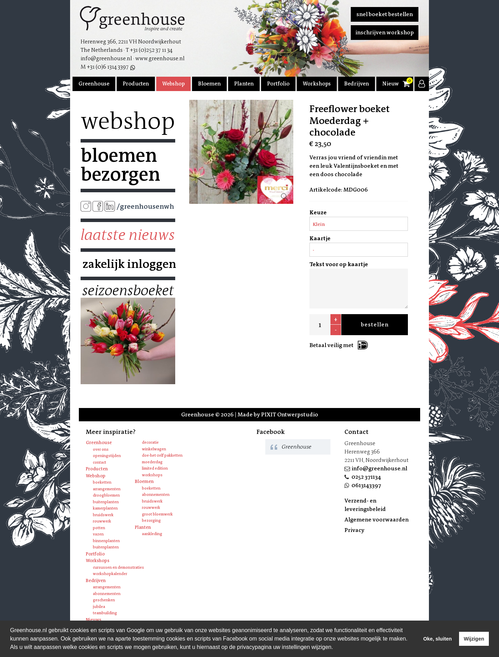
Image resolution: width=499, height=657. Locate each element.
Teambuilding (105, 613)
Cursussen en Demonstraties (118, 567)
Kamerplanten (105, 508)
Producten (136, 83)
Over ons (101, 449)
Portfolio (278, 83)
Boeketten (102, 482)
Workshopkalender (110, 573)
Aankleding (152, 534)
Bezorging (151, 520)
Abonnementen (156, 494)
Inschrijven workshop (384, 32)
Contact (99, 462)
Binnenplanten (106, 541)
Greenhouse (93, 83)
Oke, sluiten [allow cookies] (437, 639)
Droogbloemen (106, 495)
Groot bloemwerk (157, 514)
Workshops (317, 83)
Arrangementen (107, 489)
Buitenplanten (106, 502)
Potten (99, 528)
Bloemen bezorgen (120, 165)
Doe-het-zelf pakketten (162, 455)
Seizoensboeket (127, 291)
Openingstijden (107, 455)
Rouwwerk (102, 521)
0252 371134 (366, 476)
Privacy (354, 530)
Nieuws (391, 83)
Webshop (173, 83)
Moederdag (152, 462)
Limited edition (155, 468)
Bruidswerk (103, 515)
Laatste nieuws (128, 235)
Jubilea (99, 606)
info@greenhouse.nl (379, 468)
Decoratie (150, 442)
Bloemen (209, 83)
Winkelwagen (154, 449)
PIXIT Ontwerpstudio (289, 414)
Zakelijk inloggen (127, 264)
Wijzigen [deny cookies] (474, 639)
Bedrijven (356, 83)
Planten (244, 83)
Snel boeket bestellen (384, 14)
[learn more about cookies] (336, 648)
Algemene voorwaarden (376, 519)
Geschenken (104, 600)
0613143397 (366, 485)
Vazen (98, 534)
